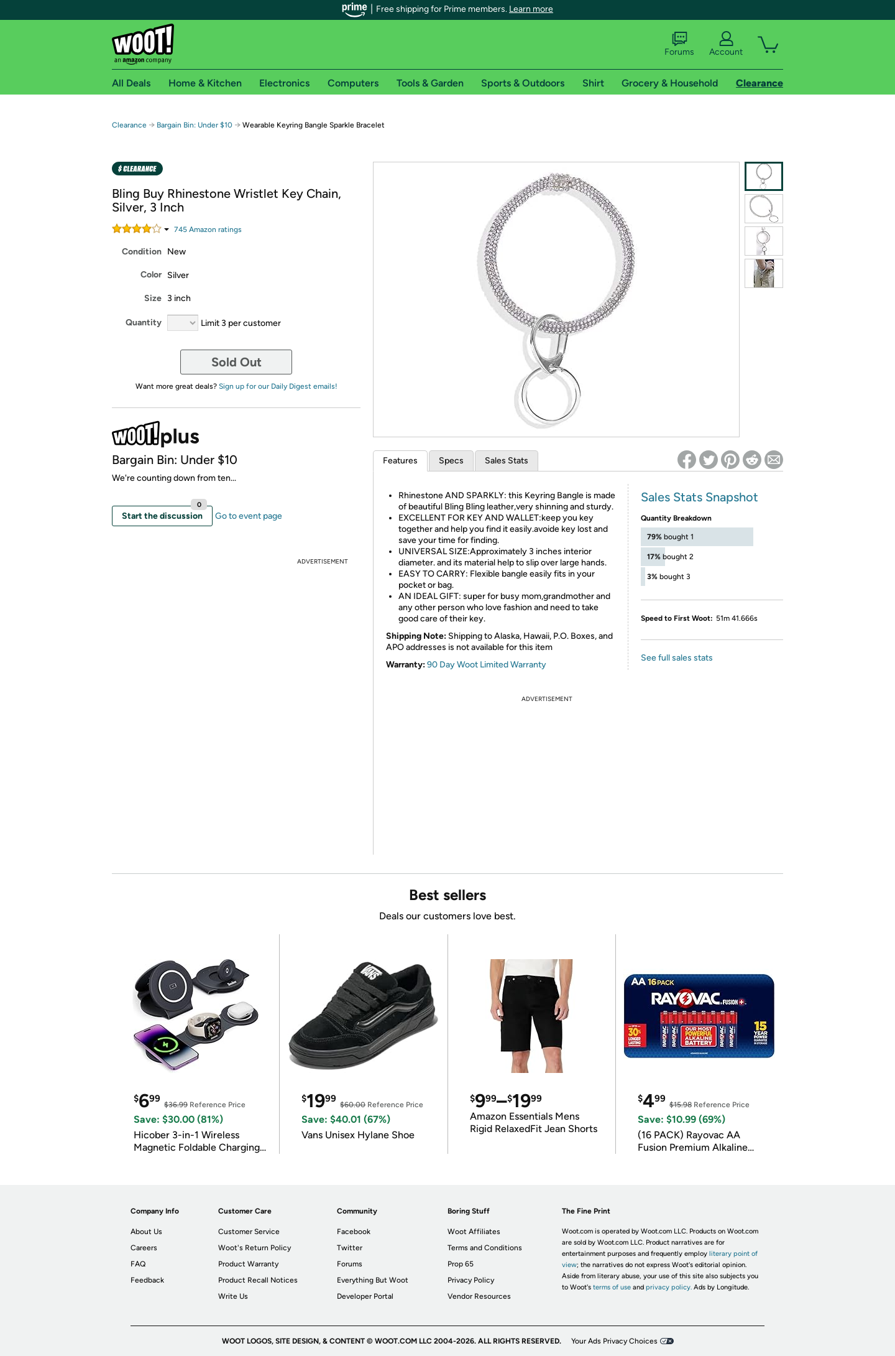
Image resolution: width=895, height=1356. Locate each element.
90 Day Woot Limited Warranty (486, 664)
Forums (679, 44)
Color (151, 274)
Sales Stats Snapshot (699, 497)
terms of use (612, 1287)
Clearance (129, 125)
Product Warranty (248, 1264)
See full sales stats (677, 657)
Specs (451, 460)
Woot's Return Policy (254, 1247)
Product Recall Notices (258, 1280)
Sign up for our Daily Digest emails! (278, 386)
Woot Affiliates (474, 1231)
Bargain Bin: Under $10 (194, 125)
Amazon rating (208, 229)
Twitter (349, 1247)
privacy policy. (669, 1287)
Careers (144, 1247)
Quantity (144, 322)
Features (400, 460)
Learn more (531, 9)
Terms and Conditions (485, 1247)
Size (153, 298)
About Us (146, 1231)
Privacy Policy (471, 1280)
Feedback (147, 1280)
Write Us (233, 1296)
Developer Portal (365, 1296)
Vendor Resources (479, 1296)
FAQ (138, 1264)
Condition (142, 251)
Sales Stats (506, 460)
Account (726, 44)
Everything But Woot (372, 1280)
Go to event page (248, 516)
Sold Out (236, 362)
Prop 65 (461, 1264)
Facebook (353, 1231)
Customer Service (249, 1231)
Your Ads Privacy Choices (614, 1341)
